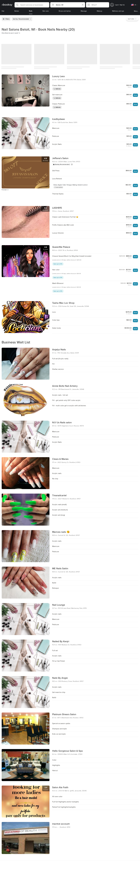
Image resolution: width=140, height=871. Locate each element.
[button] (32, 4)
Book (135, 86)
